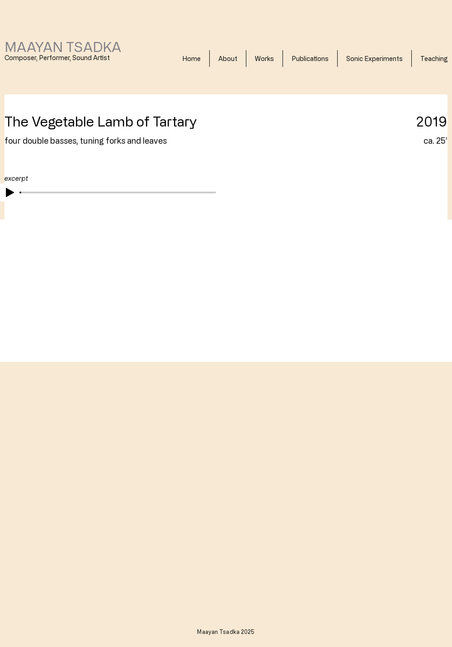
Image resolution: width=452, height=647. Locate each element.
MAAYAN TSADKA (63, 46)
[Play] (10, 192)
